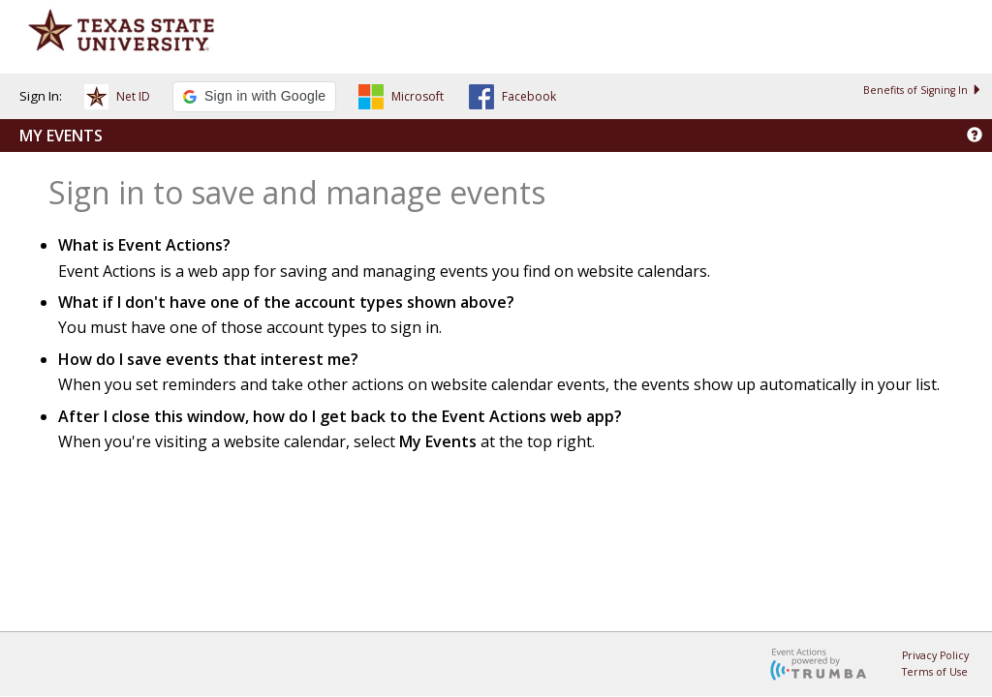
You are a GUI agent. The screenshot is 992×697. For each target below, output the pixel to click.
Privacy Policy (935, 655)
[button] (117, 100)
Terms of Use (935, 672)
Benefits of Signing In (922, 90)
